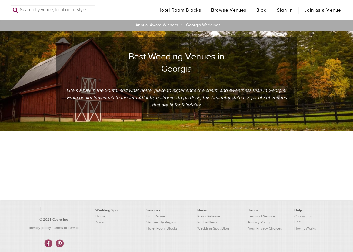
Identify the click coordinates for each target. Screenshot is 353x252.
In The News (207, 222)
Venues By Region (161, 222)
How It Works (305, 228)
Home (100, 216)
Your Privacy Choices (265, 228)
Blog (261, 10)
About (100, 222)
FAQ (297, 222)
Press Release (208, 216)
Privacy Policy (259, 222)
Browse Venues (228, 10)
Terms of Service (261, 216)
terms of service (67, 228)
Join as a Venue (323, 10)
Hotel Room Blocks (179, 10)
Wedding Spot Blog (213, 228)
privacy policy (40, 228)
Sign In (285, 10)
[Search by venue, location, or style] (53, 9)
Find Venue (155, 216)
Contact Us (303, 216)
